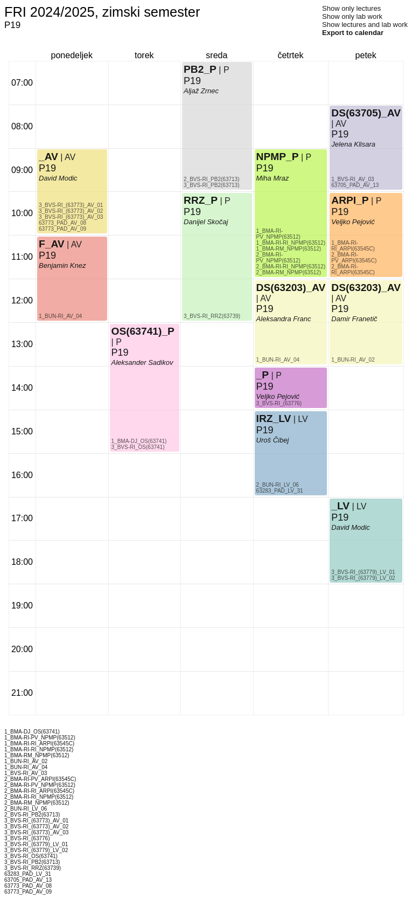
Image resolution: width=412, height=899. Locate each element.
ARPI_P (349, 200)
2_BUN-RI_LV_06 (277, 485)
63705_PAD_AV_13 (355, 185)
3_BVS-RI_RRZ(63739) (212, 316)
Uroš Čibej (272, 440)
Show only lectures (351, 8)
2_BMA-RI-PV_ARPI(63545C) (353, 258)
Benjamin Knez (62, 265)
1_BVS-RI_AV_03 (352, 179)
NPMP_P (277, 156)
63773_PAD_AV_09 (62, 229)
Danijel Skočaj (206, 222)
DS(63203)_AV (291, 287)
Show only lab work (352, 16)
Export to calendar (352, 33)
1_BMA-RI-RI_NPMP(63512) (290, 243)
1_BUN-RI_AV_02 (352, 360)
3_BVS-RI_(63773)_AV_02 (71, 211)
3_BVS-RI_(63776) (279, 403)
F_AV (52, 244)
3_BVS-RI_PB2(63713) (211, 185)
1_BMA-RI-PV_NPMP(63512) (278, 234)
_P (262, 375)
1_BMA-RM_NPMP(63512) (289, 249)
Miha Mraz (272, 178)
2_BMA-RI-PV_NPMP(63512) (278, 258)
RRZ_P (201, 200)
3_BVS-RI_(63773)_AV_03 (71, 217)
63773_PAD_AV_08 (62, 223)
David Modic (58, 178)
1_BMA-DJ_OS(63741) (139, 441)
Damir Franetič (354, 319)
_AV (48, 156)
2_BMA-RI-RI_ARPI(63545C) (353, 269)
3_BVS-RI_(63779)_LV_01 (363, 572)
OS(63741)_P (142, 331)
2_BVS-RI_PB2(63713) (211, 179)
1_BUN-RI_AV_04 (60, 316)
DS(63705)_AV (366, 113)
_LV (340, 505)
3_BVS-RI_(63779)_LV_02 (363, 578)
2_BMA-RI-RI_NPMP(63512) (290, 266)
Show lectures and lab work (365, 24)
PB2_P (200, 69)
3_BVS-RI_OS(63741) (138, 447)
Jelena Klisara (353, 144)
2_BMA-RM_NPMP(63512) (289, 272)
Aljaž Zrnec (201, 91)
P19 (47, 255)
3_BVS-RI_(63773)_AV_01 (71, 205)
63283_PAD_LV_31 (279, 491)
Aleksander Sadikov (142, 362)
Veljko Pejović (277, 396)
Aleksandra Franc (283, 319)
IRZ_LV (273, 418)
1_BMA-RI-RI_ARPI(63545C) (353, 246)
